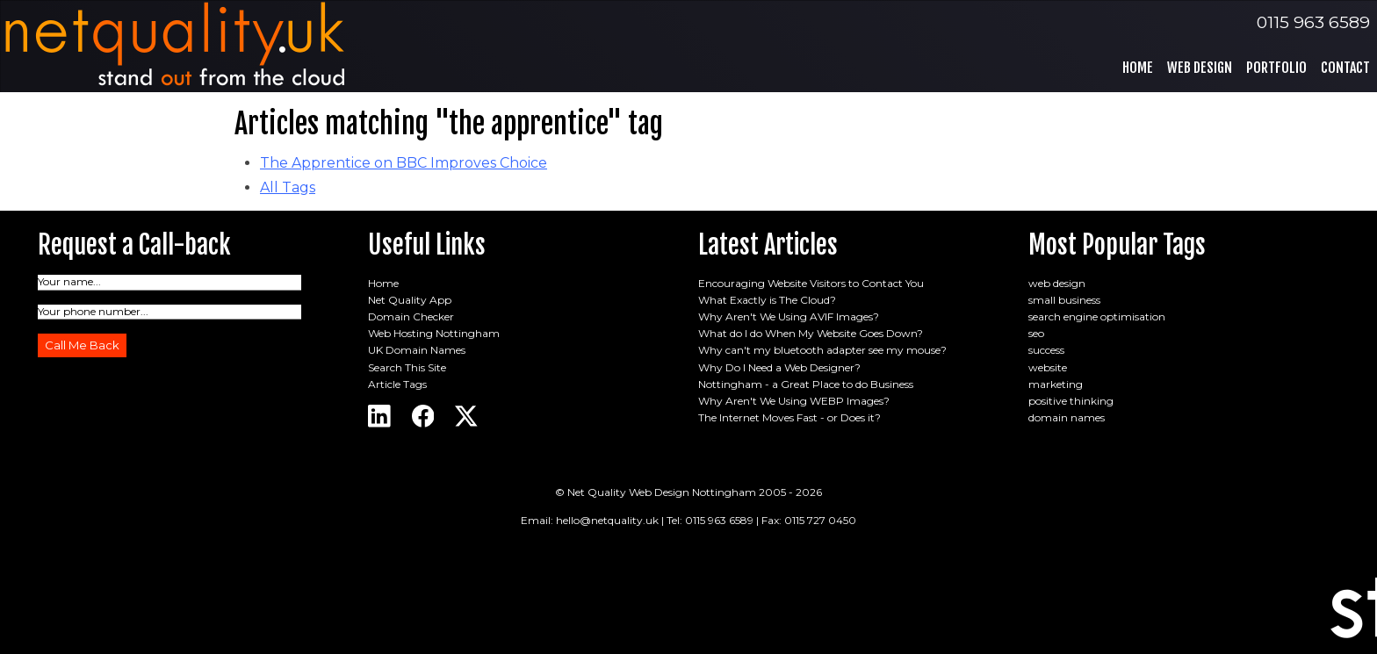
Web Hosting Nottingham (434, 333)
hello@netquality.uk (607, 520)
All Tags (287, 187)
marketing (1055, 384)
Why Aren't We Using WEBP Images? (794, 400)
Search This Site (407, 367)
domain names (1066, 417)
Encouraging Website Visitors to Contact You (811, 283)
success (1046, 349)
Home (1137, 67)
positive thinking (1071, 400)
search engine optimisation (1096, 316)
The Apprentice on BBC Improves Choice (403, 163)
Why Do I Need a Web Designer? (779, 367)
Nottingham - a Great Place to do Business (805, 384)
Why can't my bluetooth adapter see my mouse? (822, 349)
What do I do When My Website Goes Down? (810, 333)
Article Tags (397, 384)
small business (1064, 299)
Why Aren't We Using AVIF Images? (788, 316)
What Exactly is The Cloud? (767, 299)
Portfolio (1276, 67)
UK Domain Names (416, 349)
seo (1036, 333)
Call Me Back (82, 345)
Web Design (1199, 67)
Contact (1345, 67)
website (1047, 367)
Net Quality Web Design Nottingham (661, 492)
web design (1056, 283)
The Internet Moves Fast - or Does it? (789, 417)
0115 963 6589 (1313, 21)
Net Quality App (409, 299)
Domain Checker (411, 316)
